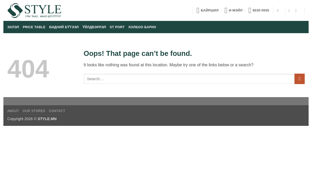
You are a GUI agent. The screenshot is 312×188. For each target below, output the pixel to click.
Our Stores (34, 111)
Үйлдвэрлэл (94, 27)
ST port (117, 27)
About (13, 111)
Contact (57, 111)
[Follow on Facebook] (290, 10)
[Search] (279, 10)
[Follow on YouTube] (297, 10)
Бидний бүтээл (64, 27)
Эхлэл (13, 27)
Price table (34, 27)
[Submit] (300, 79)
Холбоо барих (142, 27)
